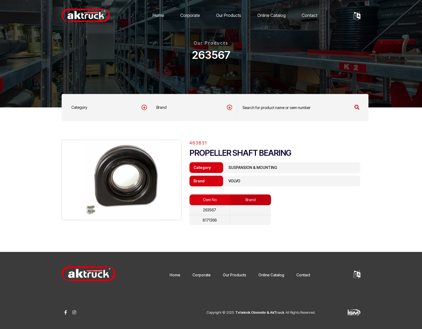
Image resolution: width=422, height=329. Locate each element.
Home (158, 15)
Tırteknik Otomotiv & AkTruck (259, 312)
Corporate (190, 15)
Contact (309, 15)
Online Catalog (271, 15)
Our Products (228, 15)
